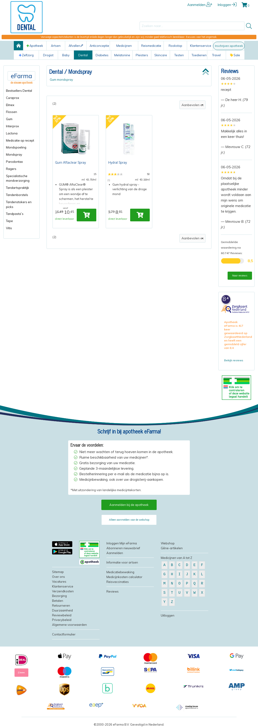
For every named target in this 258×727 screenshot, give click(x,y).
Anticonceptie (99, 45)
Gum (9, 119)
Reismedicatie (151, 45)
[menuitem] (21, 90)
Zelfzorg (26, 55)
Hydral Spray (117, 162)
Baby (66, 55)
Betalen (57, 600)
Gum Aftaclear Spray (70, 162)
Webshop (168, 543)
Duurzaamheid (62, 610)
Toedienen (199, 55)
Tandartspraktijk (17, 188)
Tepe (9, 221)
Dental (83, 55)
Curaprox (12, 98)
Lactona (12, 133)
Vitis (9, 228)
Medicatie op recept (20, 140)
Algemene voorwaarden (69, 624)
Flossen (11, 112)
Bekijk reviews (233, 360)
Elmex (10, 105)
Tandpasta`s (14, 214)
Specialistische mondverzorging (17, 178)
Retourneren (61, 605)
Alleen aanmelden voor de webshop (129, 519)
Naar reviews (239, 275)
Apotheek (34, 45)
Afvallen (76, 45)
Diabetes (102, 55)
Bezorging (59, 596)
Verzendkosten (63, 591)
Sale (235, 55)
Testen (179, 55)
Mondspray (14, 154)
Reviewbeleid (61, 615)
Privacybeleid (61, 620)
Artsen (56, 45)
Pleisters (142, 55)
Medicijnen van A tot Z (176, 558)
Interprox (12, 126)
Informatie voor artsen (122, 562)
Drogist (48, 55)
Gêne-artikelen (172, 548)
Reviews (229, 70)
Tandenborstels (17, 195)
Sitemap (58, 572)
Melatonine (122, 55)
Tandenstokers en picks (19, 204)
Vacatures (59, 581)
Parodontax (14, 161)
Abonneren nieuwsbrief (123, 548)
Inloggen (227, 5)
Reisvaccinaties (117, 582)
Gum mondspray (61, 79)
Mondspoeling (16, 147)
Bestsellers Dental (19, 90)
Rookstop (175, 45)
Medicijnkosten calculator (124, 577)
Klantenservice (200, 45)
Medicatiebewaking (120, 572)
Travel (216, 55)
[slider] (228, 83)
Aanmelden (199, 5)
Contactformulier (64, 634)
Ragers (11, 169)
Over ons (58, 577)
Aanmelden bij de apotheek (129, 505)
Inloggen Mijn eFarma (121, 543)
